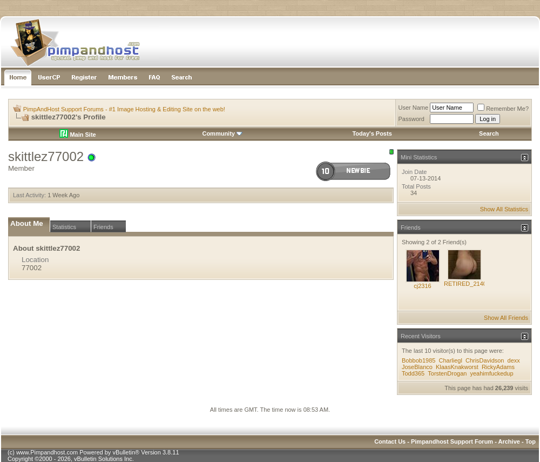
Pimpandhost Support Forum (452, 441)
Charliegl (450, 360)
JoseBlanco (417, 367)
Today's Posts (372, 133)
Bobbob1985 (418, 360)
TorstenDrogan (447, 373)
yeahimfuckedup (492, 373)
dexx (514, 360)
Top (530, 441)
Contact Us (390, 441)
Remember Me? (503, 108)
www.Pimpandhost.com (47, 452)
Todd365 (413, 373)
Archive (509, 441)
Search (489, 133)
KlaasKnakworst (457, 367)
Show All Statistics (504, 209)
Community (222, 133)
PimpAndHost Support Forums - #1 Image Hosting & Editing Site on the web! (124, 109)
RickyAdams (498, 367)
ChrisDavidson (484, 360)
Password (411, 119)
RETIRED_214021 (468, 283)
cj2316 (422, 286)
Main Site (77, 134)
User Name (414, 107)
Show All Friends (506, 317)
